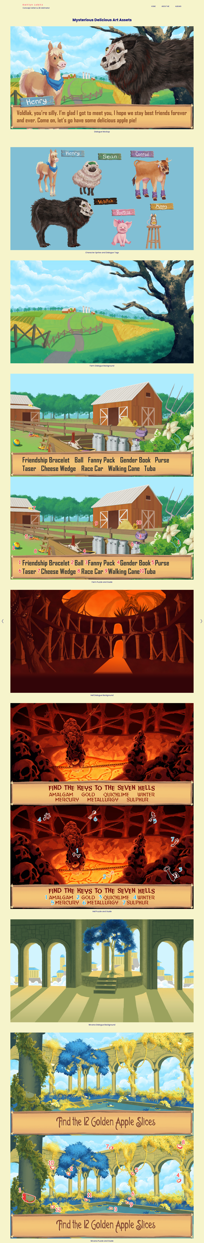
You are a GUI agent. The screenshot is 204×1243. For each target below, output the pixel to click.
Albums (178, 6)
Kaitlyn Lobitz (33, 4)
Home (153, 6)
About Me (165, 6)
